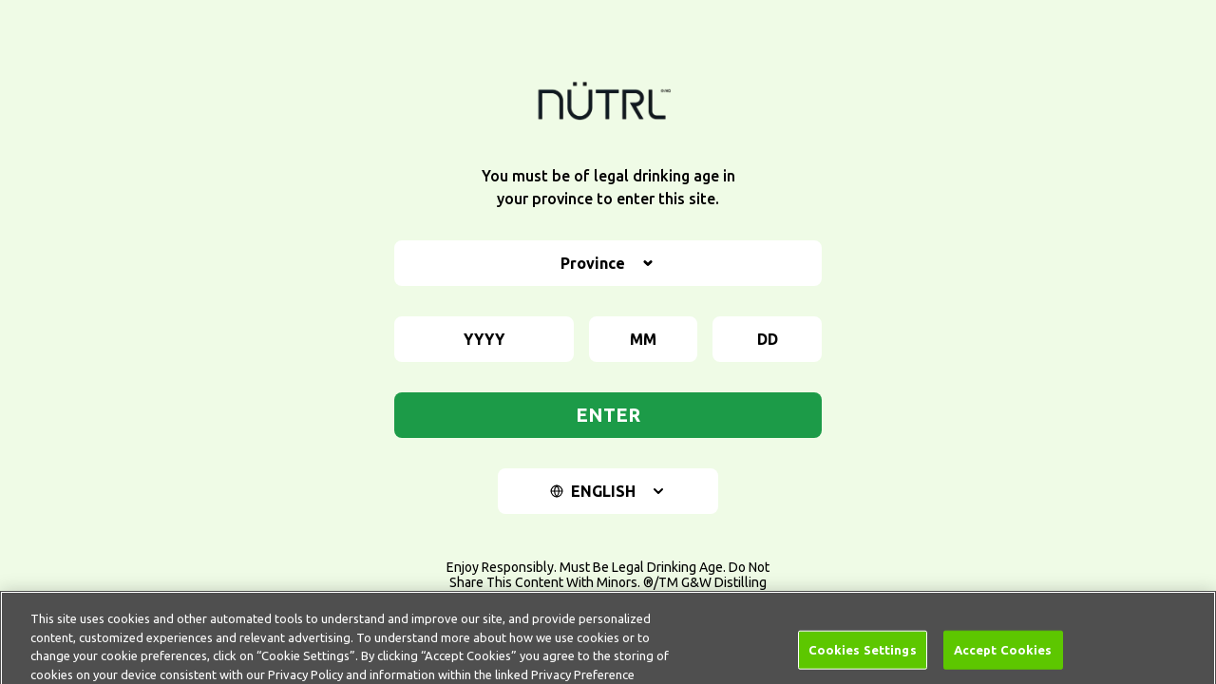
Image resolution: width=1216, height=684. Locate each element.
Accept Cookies (1003, 657)
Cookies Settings (862, 657)
